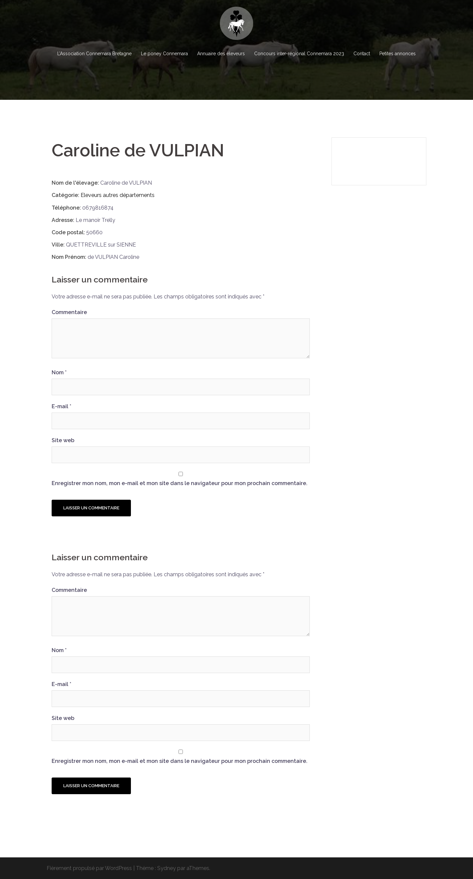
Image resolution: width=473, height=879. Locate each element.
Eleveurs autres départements (118, 195)
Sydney (166, 868)
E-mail (61, 406)
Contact (361, 53)
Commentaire (69, 312)
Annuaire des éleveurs (221, 53)
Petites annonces (397, 53)
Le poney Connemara (164, 53)
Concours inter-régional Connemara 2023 (299, 53)
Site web (63, 440)
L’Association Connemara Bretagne (94, 53)
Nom (59, 372)
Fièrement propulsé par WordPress (89, 868)
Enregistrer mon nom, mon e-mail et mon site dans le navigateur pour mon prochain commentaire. (179, 483)
